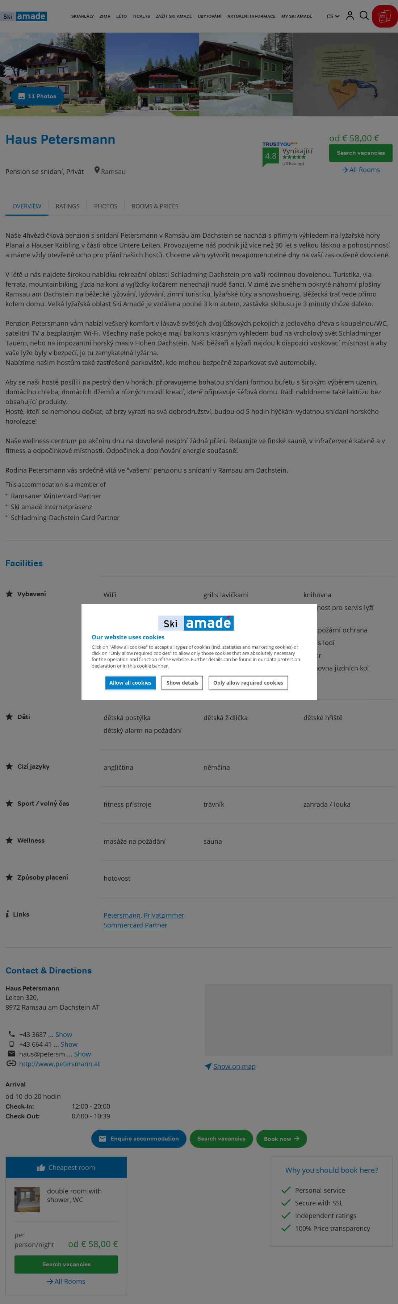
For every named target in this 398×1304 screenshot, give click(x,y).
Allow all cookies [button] (130, 682)
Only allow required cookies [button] (248, 682)
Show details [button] (182, 682)
